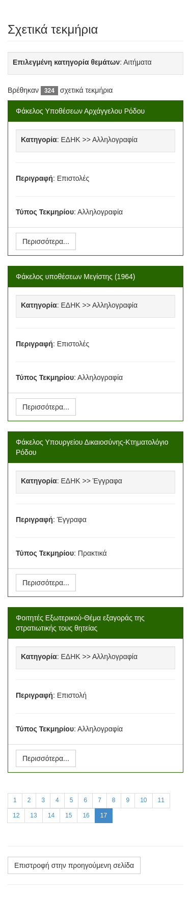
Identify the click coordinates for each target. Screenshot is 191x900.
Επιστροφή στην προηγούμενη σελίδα (74, 865)
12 (16, 815)
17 (103, 815)
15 (68, 815)
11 (161, 800)
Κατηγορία (39, 139)
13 (33, 815)
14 (51, 815)
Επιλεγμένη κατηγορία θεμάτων (66, 62)
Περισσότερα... (45, 241)
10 (143, 800)
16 (86, 815)
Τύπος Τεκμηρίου (45, 212)
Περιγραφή (34, 178)
